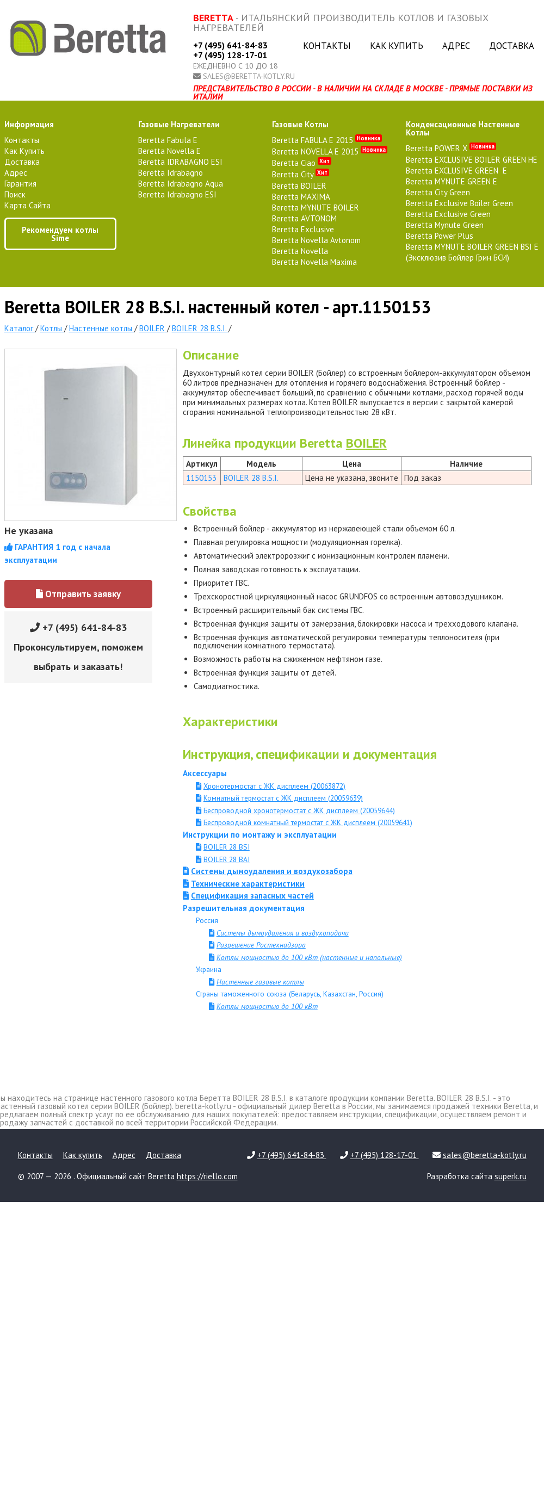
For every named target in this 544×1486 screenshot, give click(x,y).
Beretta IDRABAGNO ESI (180, 162)
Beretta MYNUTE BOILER (315, 207)
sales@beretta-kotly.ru (249, 76)
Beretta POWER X (451, 148)
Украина (208, 969)
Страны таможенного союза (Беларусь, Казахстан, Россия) (290, 994)
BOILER (366, 443)
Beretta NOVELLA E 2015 (329, 151)
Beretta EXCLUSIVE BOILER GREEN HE (471, 159)
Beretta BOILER (299, 186)
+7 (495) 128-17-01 (230, 55)
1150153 (201, 478)
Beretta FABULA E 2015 (327, 140)
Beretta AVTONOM (304, 218)
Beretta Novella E (169, 151)
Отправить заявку (78, 594)
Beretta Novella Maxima (314, 262)
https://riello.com (207, 1176)
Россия (207, 920)
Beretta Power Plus (439, 236)
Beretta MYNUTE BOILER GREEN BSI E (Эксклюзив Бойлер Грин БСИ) (472, 252)
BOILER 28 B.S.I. (251, 478)
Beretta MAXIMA (301, 196)
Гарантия (20, 183)
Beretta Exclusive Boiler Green (459, 203)
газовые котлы (300, 124)
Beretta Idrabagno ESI (177, 194)
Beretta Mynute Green (445, 225)
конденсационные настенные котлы (463, 128)
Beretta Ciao (301, 163)
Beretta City (300, 174)
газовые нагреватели (179, 124)
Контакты (327, 45)
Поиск (15, 194)
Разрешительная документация (244, 908)
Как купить (396, 45)
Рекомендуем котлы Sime (60, 234)
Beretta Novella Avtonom (316, 240)
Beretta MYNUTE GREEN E (451, 181)
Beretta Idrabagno (170, 173)
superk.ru (510, 1176)
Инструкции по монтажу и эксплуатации (260, 834)
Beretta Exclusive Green (448, 214)
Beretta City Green (438, 192)
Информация (29, 124)
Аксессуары (205, 773)
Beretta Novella (300, 251)
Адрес (456, 45)
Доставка (511, 45)
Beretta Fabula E (167, 140)
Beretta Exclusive (303, 229)
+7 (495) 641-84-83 (230, 45)
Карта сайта (27, 205)
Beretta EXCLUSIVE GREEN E (456, 170)
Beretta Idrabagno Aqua (180, 183)
